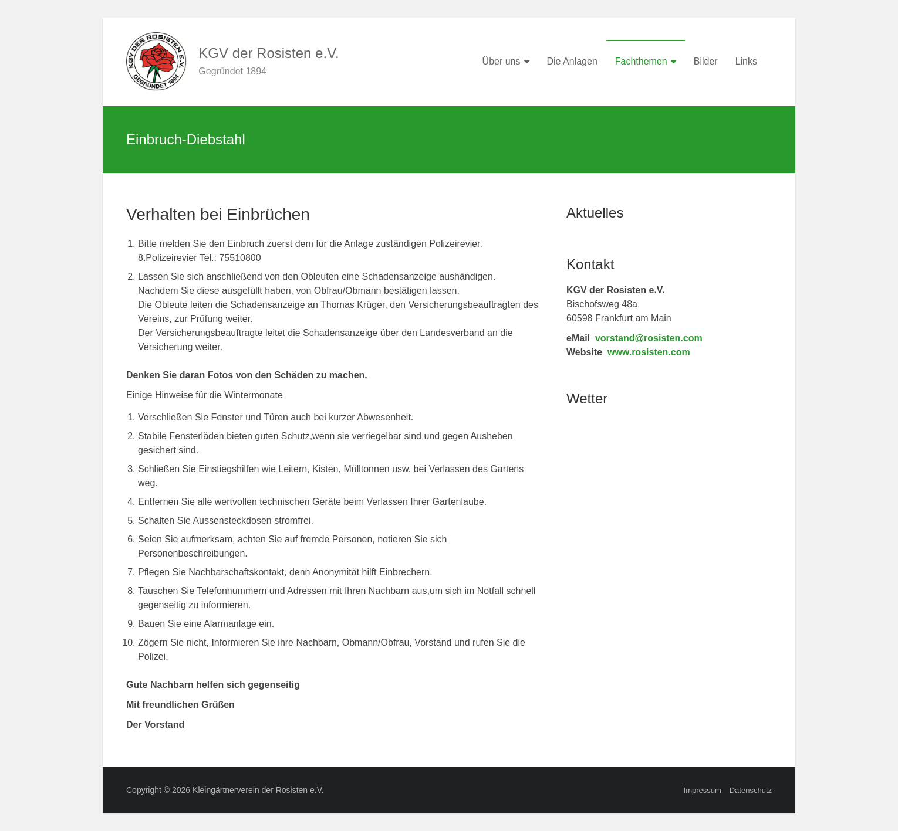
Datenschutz (751, 790)
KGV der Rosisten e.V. (268, 53)
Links (746, 61)
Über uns (501, 61)
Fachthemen (641, 61)
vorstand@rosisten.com (649, 338)
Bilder (706, 61)
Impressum (702, 790)
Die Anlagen (572, 61)
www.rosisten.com (648, 352)
